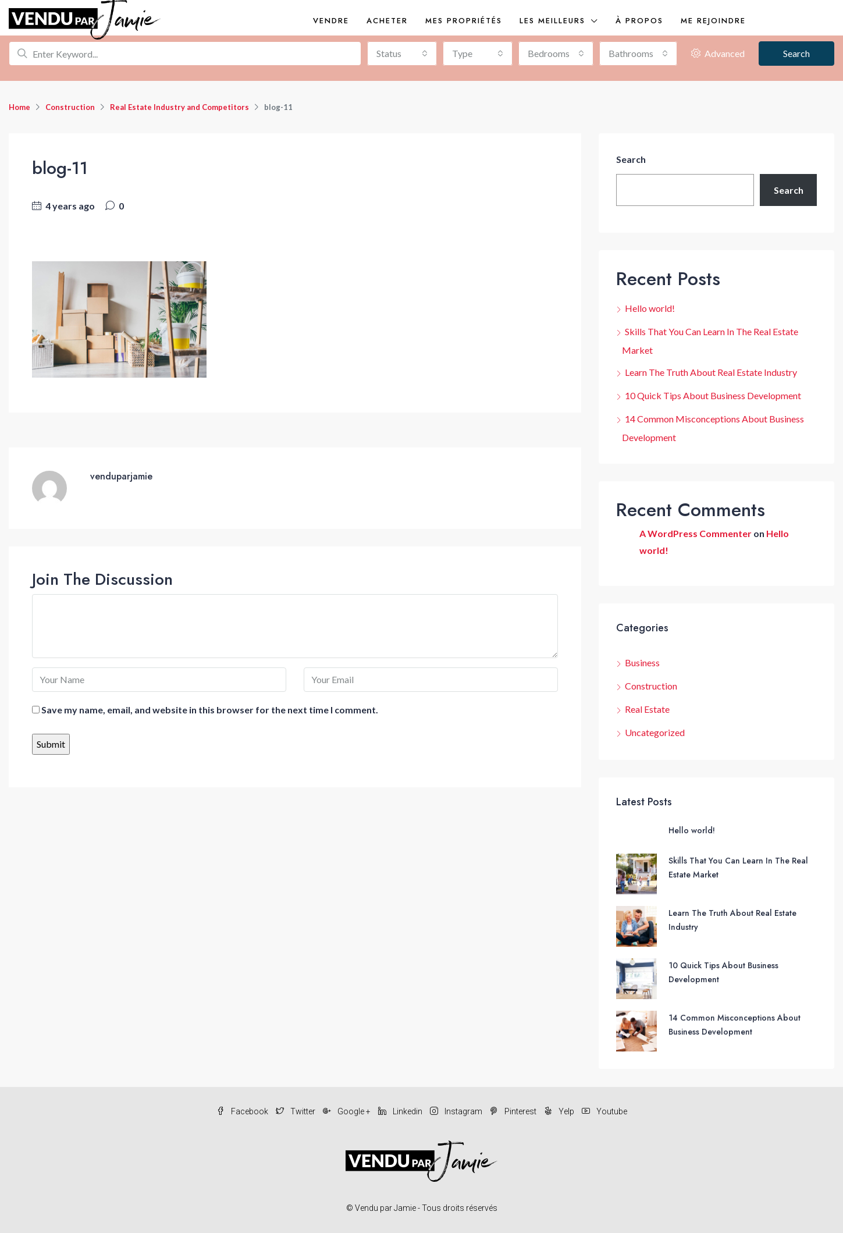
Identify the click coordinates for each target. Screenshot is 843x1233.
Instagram (457, 1111)
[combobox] (402, 53)
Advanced (718, 53)
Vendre (331, 20)
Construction (70, 107)
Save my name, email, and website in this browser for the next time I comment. (209, 709)
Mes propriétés (463, 20)
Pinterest (514, 1111)
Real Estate (647, 709)
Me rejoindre (713, 20)
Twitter (296, 1111)
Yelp (560, 1111)
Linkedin (401, 1111)
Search (796, 53)
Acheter (387, 20)
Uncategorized (655, 732)
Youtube (604, 1111)
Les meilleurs (552, 20)
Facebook (243, 1111)
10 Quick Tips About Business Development (713, 395)
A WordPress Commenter (695, 533)
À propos (639, 20)
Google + (347, 1111)
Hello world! (650, 308)
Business (642, 662)
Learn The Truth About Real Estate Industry (711, 372)
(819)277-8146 (795, 20)
